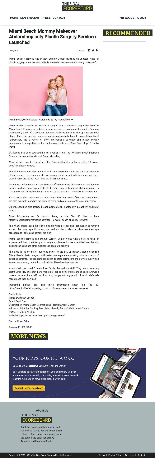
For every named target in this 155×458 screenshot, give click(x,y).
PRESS (46, 17)
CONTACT (59, 17)
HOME (14, 17)
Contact (141, 455)
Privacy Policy (114, 455)
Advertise (129, 455)
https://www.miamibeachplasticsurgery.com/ (42, 315)
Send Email (21, 301)
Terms (102, 455)
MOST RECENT (29, 17)
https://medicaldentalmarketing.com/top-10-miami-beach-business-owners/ (48, 220)
